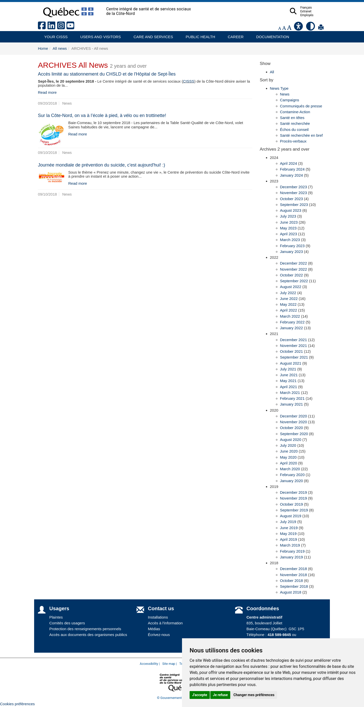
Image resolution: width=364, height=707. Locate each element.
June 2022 (289, 298)
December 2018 (293, 569)
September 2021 (294, 357)
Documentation (270, 35)
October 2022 (291, 275)
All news (60, 48)
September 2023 (294, 204)
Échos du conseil (294, 129)
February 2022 (292, 322)
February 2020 (292, 475)
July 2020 (288, 445)
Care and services (150, 35)
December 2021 (293, 340)
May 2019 (288, 533)
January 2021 (291, 404)
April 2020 (288, 463)
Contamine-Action (295, 112)
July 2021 (288, 369)
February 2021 (292, 398)
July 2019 (288, 522)
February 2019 (292, 551)
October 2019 (291, 504)
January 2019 (291, 557)
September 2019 (294, 510)
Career (234, 35)
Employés (316, 15)
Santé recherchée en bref (301, 135)
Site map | (169, 664)
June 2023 (289, 222)
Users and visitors (98, 35)
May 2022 (288, 304)
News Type (279, 88)
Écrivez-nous (159, 634)
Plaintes (56, 617)
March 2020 (290, 469)
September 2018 (294, 586)
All (272, 72)
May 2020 (288, 457)
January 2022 (291, 328)
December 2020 (293, 416)
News (285, 94)
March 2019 (290, 545)
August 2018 (290, 592)
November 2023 (293, 193)
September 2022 (294, 281)
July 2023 (288, 216)
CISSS (188, 81)
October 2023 (291, 199)
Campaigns (289, 100)
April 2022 (288, 310)
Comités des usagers (67, 623)
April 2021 (288, 387)
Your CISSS (54, 35)
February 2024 (292, 169)
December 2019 (293, 492)
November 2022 (293, 269)
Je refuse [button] (220, 695)
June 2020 (289, 451)
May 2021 (288, 381)
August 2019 (290, 516)
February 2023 (292, 246)
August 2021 (290, 363)
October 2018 (291, 580)
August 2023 (290, 210)
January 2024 (291, 175)
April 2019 (288, 539)
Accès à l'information (165, 623)
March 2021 (290, 392)
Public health (198, 35)
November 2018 (293, 575)
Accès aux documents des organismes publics (88, 634)
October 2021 (291, 351)
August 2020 (290, 439)
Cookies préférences (17, 704)
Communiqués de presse (301, 106)
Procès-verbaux (293, 141)
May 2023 (288, 228)
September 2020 (294, 434)
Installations (158, 617)
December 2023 (293, 187)
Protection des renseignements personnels (85, 629)
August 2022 (290, 287)
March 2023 (290, 240)
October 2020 (291, 428)
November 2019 (293, 498)
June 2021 (289, 375)
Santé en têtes (292, 117)
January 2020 (291, 481)
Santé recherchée (295, 123)
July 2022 (288, 293)
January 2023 (291, 251)
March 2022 (290, 316)
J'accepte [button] (199, 695)
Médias (154, 629)
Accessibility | (150, 664)
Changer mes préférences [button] (254, 695)
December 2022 (293, 263)
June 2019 (289, 528)
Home (43, 48)
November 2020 (293, 422)
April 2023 (288, 234)
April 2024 (288, 163)
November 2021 (293, 345)
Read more (47, 92)
